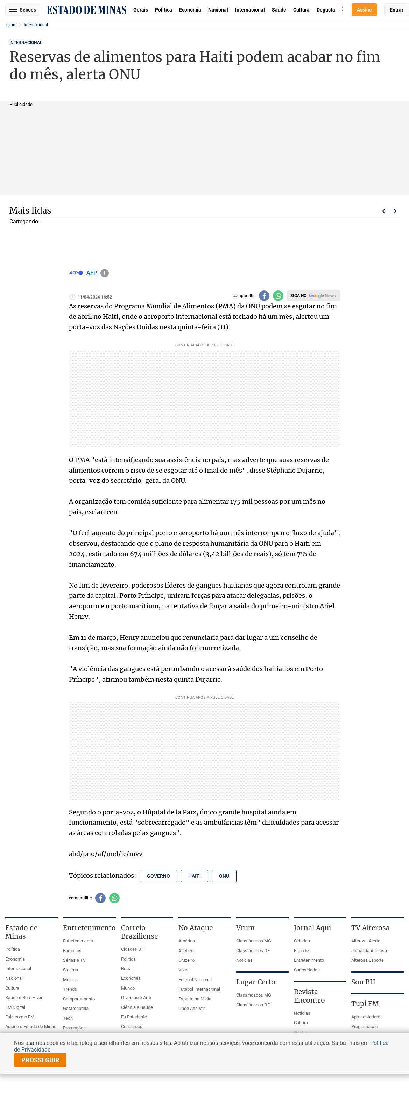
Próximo (395, 211)
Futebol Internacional (199, 989)
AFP (91, 273)
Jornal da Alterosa (369, 950)
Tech (68, 1018)
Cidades (302, 940)
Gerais (140, 10)
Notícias (244, 960)
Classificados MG (253, 940)
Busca (342, 10)
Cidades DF (132, 949)
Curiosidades (307, 970)
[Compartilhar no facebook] (264, 295)
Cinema (70, 970)
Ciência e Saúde (137, 1007)
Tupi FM (365, 1003)
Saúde (279, 10)
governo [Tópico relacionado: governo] (158, 876)
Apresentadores (367, 1016)
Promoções (74, 1028)
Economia (190, 10)
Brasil (126, 968)
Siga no (298, 295)
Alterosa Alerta (365, 940)
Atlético (185, 950)
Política (163, 10)
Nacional (218, 10)
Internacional (250, 10)
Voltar (383, 211)
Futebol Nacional (195, 979)
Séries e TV (74, 960)
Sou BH (363, 982)
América (186, 940)
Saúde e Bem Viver (23, 997)
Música (70, 979)
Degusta (326, 10)
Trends (70, 989)
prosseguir (40, 1060)
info (104, 273)
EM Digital (15, 1007)
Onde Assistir (191, 1008)
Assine (364, 10)
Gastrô (300, 1032)
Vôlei (183, 970)
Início (10, 25)
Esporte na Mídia (194, 999)
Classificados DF (253, 950)
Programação (364, 1026)
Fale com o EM (19, 1016)
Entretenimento (78, 940)
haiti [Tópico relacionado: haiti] (194, 876)
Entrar (396, 10)
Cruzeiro (186, 960)
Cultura (301, 10)
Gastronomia (76, 1008)
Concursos (131, 1026)
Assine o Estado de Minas (30, 1026)
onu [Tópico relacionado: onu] (224, 876)
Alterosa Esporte (367, 960)
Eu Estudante (134, 1016)
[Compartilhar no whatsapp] (278, 295)
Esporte (301, 950)
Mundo (128, 988)
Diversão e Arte (136, 997)
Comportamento (79, 999)
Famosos (72, 950)
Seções (22, 10)
